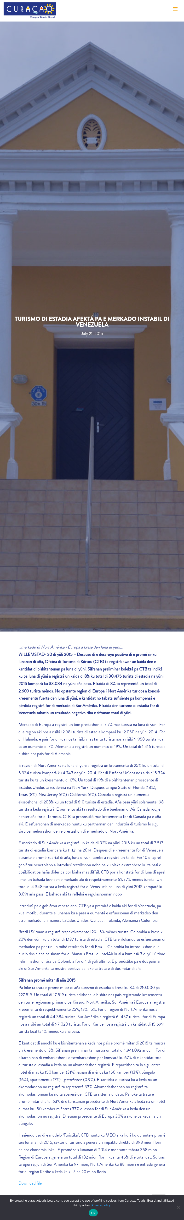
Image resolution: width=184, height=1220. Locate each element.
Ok (93, 1213)
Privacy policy (101, 1205)
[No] (178, 1207)
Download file (30, 1183)
